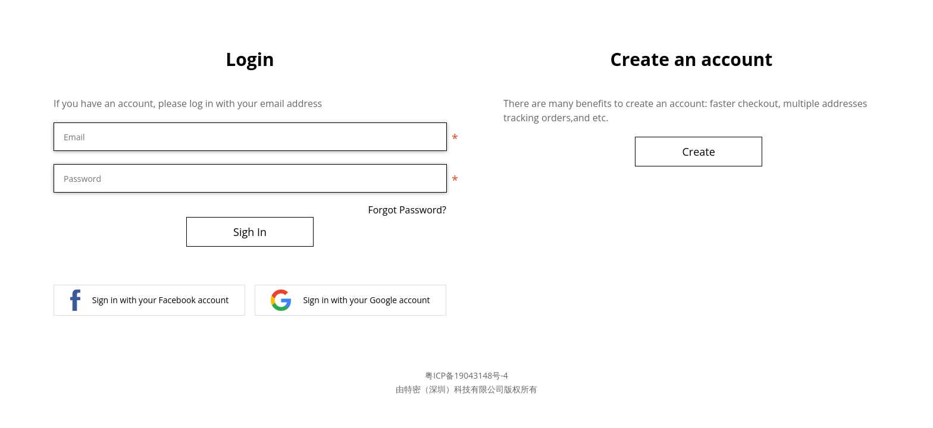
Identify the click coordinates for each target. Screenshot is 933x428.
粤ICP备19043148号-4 (466, 375)
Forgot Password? (407, 209)
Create (698, 151)
